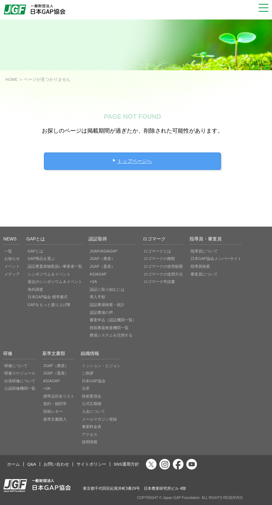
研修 (7, 353)
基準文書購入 (55, 419)
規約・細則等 (55, 403)
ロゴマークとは (157, 251)
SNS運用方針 (126, 464)
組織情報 (90, 353)
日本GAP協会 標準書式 (48, 297)
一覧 (8, 251)
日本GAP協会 (94, 381)
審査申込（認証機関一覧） (113, 320)
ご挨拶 (88, 373)
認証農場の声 (101, 312)
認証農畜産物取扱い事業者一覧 (55, 266)
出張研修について (19, 381)
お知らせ (12, 258)
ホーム (13, 464)
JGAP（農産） (102, 258)
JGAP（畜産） (102, 266)
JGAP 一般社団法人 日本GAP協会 (35, 9)
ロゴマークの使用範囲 (163, 266)
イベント (12, 266)
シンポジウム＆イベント (49, 274)
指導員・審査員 (205, 239)
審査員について (204, 274)
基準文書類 (53, 353)
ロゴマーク (154, 239)
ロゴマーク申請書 (159, 281)
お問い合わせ (56, 464)
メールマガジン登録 (99, 419)
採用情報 (89, 442)
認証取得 (98, 239)
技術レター (53, 411)
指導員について (204, 251)
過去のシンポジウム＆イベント (55, 281)
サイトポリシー (91, 464)
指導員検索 (200, 266)
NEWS (10, 239)
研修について (16, 366)
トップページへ (134, 161)
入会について (93, 411)
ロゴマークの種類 (159, 258)
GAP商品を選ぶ (41, 258)
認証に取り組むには (107, 289)
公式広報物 (91, 403)
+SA (93, 281)
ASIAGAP (98, 274)
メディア (12, 274)
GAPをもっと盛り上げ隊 (49, 305)
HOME (11, 79)
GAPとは (36, 239)
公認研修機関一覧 (19, 388)
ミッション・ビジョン (101, 366)
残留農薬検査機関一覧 (109, 328)
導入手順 (97, 297)
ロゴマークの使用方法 (163, 274)
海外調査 (35, 289)
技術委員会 (91, 396)
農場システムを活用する (111, 335)
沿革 (86, 388)
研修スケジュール (19, 373)
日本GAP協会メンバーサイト (216, 258)
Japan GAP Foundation (181, 498)
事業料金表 (91, 426)
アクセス (89, 434)
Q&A (31, 464)
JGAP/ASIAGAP (104, 251)
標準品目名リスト (58, 396)
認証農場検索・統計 (107, 305)
